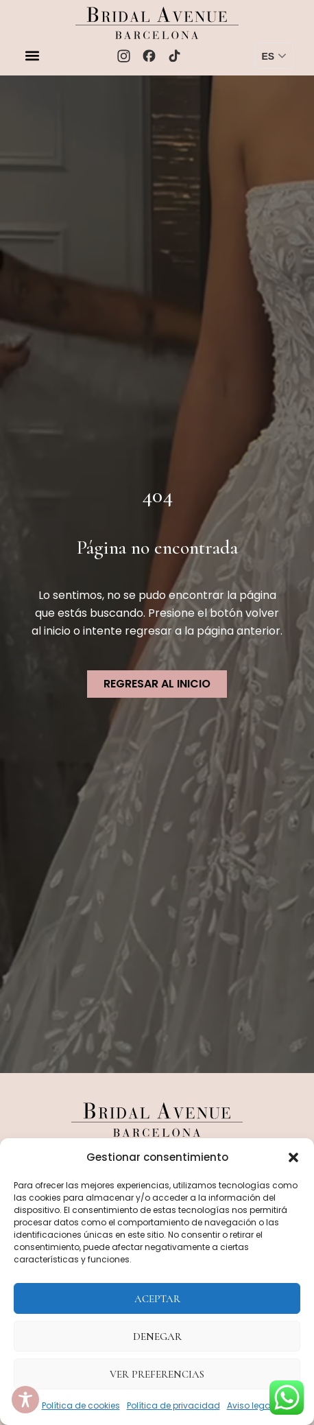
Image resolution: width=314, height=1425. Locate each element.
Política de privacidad (173, 1405)
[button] (293, 1157)
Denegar (157, 1336)
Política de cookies (81, 1405)
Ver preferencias (157, 1374)
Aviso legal (250, 1405)
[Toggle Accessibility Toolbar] (25, 1400)
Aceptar (157, 1299)
